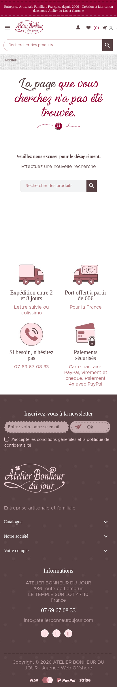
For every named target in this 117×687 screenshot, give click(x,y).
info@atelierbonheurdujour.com (58, 620)
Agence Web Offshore (67, 668)
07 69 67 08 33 (58, 610)
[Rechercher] (58, 45)
